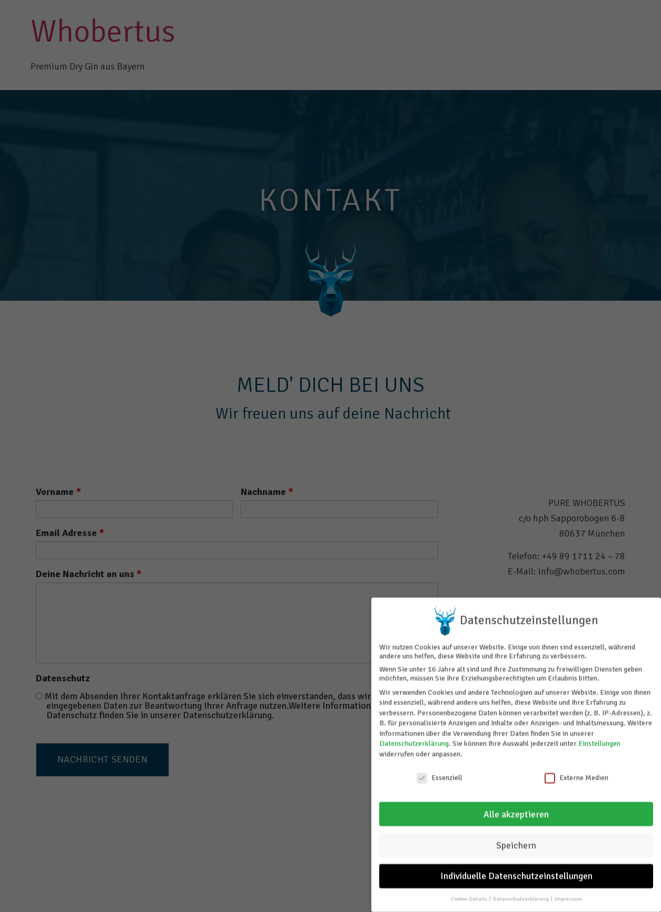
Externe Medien (576, 774)
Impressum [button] (568, 895)
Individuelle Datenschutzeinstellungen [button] (516, 872)
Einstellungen (599, 740)
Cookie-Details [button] (469, 895)
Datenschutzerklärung (414, 740)
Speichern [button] (516, 841)
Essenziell (439, 774)
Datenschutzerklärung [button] (521, 895)
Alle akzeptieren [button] (516, 810)
